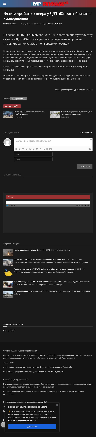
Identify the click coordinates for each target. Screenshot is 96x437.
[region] (32, 417)
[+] (50, 149)
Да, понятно (32, 427)
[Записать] (84, 166)
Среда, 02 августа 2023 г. (30, 24)
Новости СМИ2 (9, 331)
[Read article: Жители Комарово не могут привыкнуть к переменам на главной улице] (55, 114)
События (58, 24)
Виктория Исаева (10, 24)
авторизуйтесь (86, 133)
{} (47, 149)
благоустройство (19, 99)
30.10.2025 (19, 117)
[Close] (56, 404)
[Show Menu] (4, 3)
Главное (51, 24)
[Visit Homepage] (49, 3)
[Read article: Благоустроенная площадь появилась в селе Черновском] (8, 114)
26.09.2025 (65, 117)
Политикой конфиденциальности (22, 420)
